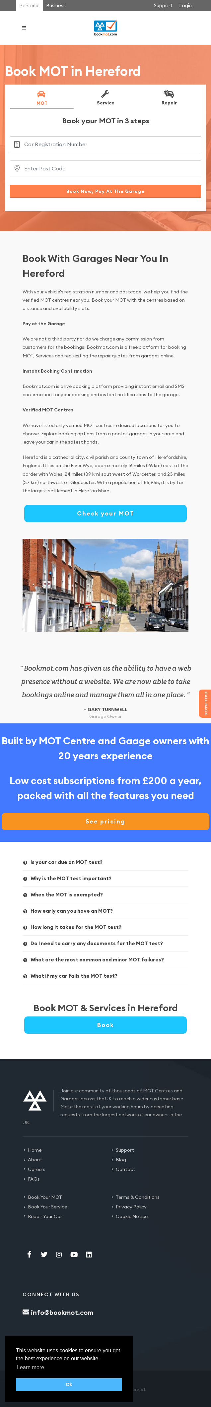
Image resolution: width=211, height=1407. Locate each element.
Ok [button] (69, 1384)
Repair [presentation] (168, 97)
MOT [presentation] (41, 97)
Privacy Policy (131, 1207)
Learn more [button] (30, 1367)
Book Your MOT (45, 1197)
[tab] (42, 99)
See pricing (105, 821)
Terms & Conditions (138, 1197)
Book (105, 1025)
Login (185, 5)
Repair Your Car (45, 1216)
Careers (36, 1169)
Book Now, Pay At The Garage (105, 191)
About (35, 1160)
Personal (29, 5)
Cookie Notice (132, 1216)
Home (34, 1150)
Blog (121, 1160)
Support (163, 5)
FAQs (34, 1179)
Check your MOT (105, 513)
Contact (125, 1169)
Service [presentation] (105, 97)
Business (56, 5)
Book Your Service (47, 1207)
